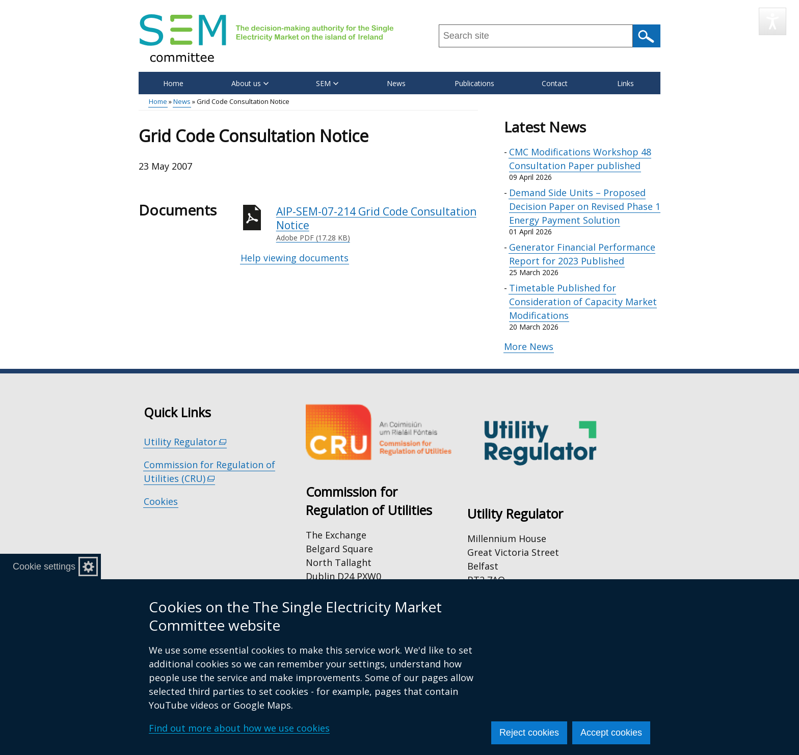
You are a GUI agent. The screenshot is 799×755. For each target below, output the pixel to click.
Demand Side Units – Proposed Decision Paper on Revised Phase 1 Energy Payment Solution (584, 206)
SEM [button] (327, 83)
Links (625, 83)
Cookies (161, 501)
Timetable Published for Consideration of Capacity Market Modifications (583, 301)
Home (173, 83)
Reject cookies (529, 732)
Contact (555, 83)
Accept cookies (611, 732)
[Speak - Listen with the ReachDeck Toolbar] (772, 21)
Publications (474, 83)
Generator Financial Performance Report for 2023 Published (582, 254)
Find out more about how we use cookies (239, 728)
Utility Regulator (185, 442)
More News (528, 346)
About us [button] (250, 83)
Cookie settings (44, 566)
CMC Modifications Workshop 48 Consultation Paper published (580, 159)
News (396, 83)
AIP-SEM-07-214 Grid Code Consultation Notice (377, 224)
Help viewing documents (295, 258)
